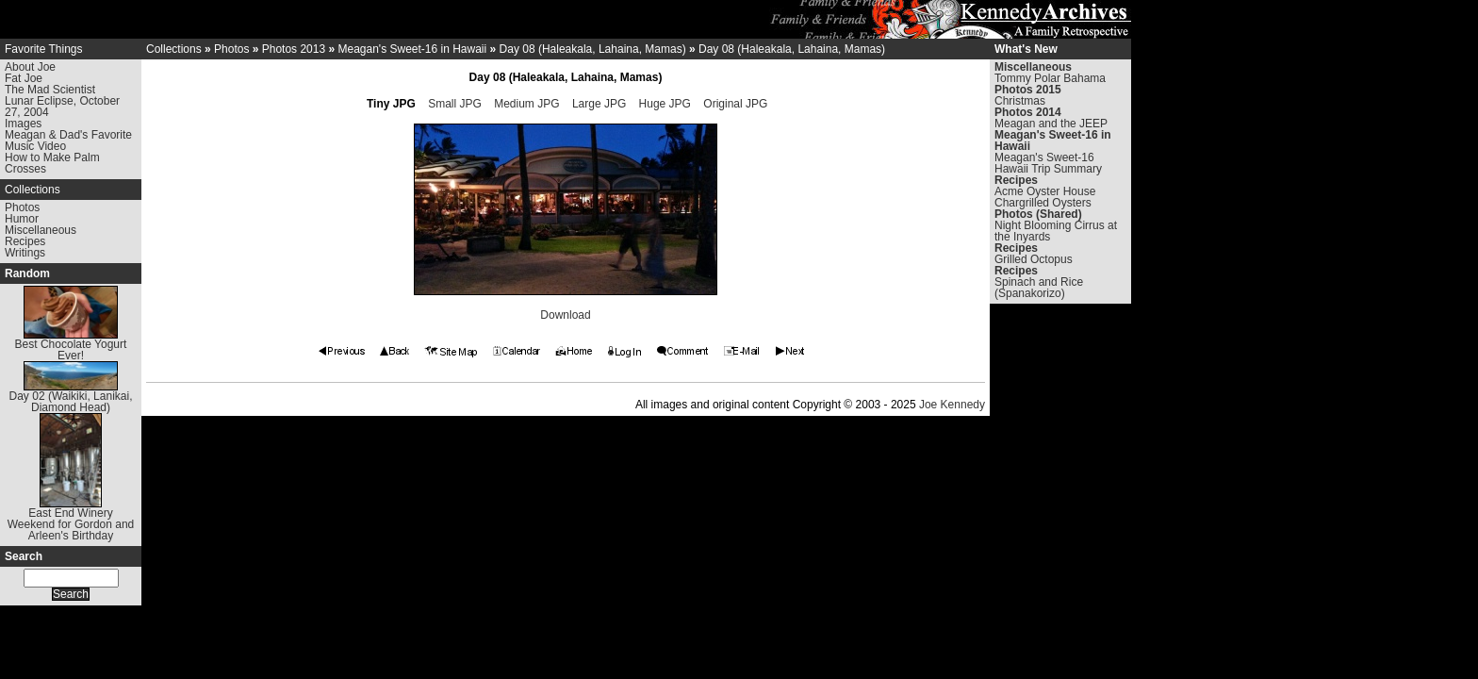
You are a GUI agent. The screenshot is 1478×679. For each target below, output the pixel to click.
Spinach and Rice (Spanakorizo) (1038, 287)
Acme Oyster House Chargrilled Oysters (1044, 197)
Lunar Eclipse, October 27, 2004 (62, 106)
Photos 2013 (293, 49)
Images (23, 123)
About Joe (30, 67)
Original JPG (735, 103)
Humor (22, 218)
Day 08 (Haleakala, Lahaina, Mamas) (593, 49)
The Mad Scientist (50, 89)
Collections (32, 189)
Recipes (25, 241)
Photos (22, 207)
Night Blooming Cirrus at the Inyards (1055, 231)
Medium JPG (526, 103)
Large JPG (599, 103)
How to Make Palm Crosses (52, 163)
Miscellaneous (40, 230)
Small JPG (455, 103)
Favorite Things (43, 49)
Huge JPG (665, 103)
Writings (25, 252)
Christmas (1019, 101)
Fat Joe (23, 78)
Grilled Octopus (1033, 259)
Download (565, 315)
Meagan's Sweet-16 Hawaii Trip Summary (1048, 163)
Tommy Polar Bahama (1050, 78)
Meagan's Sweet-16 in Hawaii (411, 49)
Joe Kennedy (952, 404)
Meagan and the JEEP (1051, 123)
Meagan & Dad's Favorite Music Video (68, 140)
